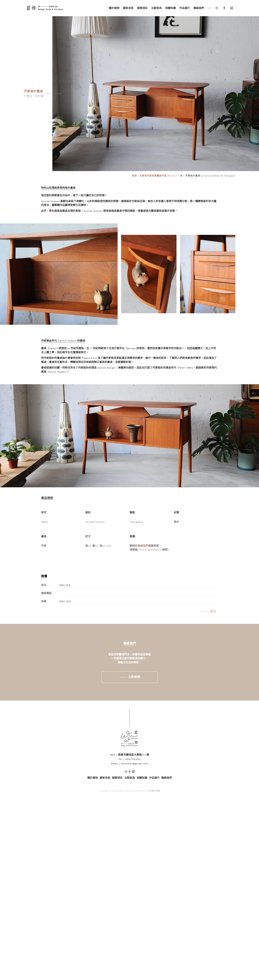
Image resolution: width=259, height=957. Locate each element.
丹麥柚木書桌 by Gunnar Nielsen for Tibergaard (210, 175)
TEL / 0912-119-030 (129, 759)
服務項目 (142, 8)
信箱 (43, 601)
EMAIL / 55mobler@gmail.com (129, 763)
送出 (213, 611)
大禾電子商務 (153, 791)
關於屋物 (114, 8)
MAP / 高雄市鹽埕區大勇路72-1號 (129, 755)
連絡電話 (46, 593)
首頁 (134, 175)
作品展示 (184, 8)
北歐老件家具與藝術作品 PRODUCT (158, 175)
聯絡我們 (198, 8)
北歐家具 (156, 8)
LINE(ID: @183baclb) (150, 549)
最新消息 (128, 8)
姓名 (43, 585)
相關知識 (170, 8)
